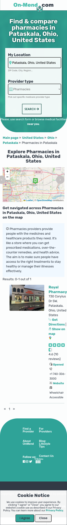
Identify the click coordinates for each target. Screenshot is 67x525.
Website (58, 383)
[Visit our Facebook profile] (24, 461)
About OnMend (28, 442)
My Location (19, 55)
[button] (35, 181)
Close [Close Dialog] (43, 518)
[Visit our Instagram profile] (27, 461)
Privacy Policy (54, 510)
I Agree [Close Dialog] (25, 518)
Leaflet (28, 200)
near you (33, 124)
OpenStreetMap (44, 200)
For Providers (45, 430)
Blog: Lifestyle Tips (44, 444)
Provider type (20, 81)
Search (31, 109)
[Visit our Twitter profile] (30, 461)
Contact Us (46, 456)
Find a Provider (28, 430)
